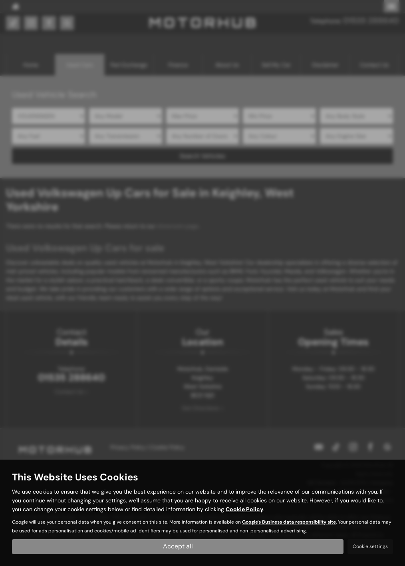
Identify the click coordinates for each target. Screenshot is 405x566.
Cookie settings (370, 546)
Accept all (178, 546)
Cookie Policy (244, 509)
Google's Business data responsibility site (289, 522)
